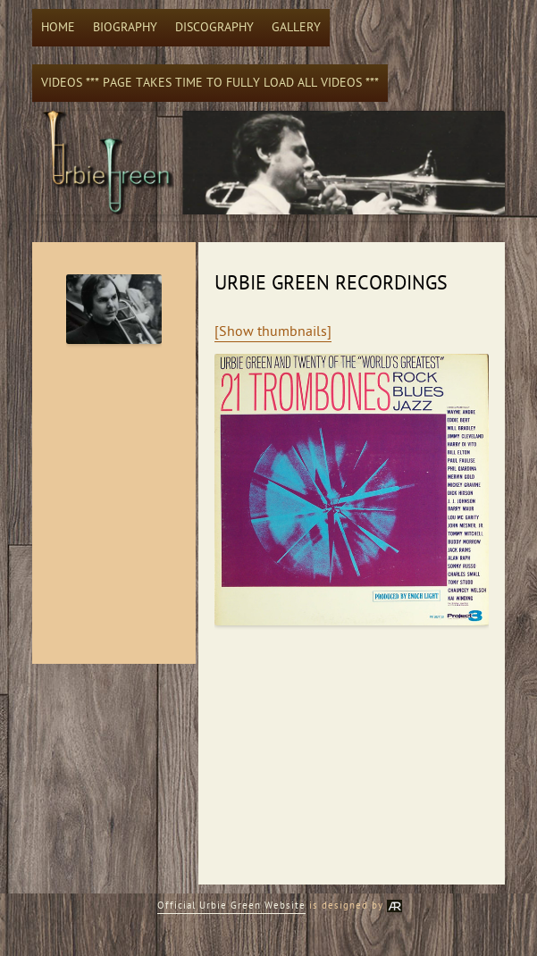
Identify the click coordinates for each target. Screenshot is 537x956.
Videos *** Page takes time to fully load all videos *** (210, 82)
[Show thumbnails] (272, 331)
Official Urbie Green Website (231, 905)
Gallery (296, 27)
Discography (214, 27)
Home (58, 27)
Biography (125, 27)
